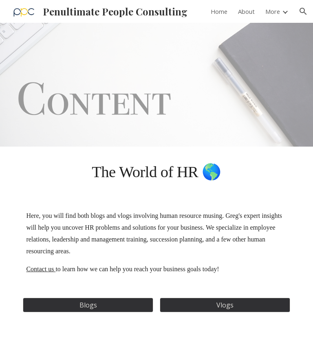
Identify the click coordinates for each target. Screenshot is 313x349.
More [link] (272, 11)
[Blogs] (87, 305)
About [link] (246, 11)
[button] (303, 11)
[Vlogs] (224, 305)
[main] (156, 171)
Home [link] (219, 11)
